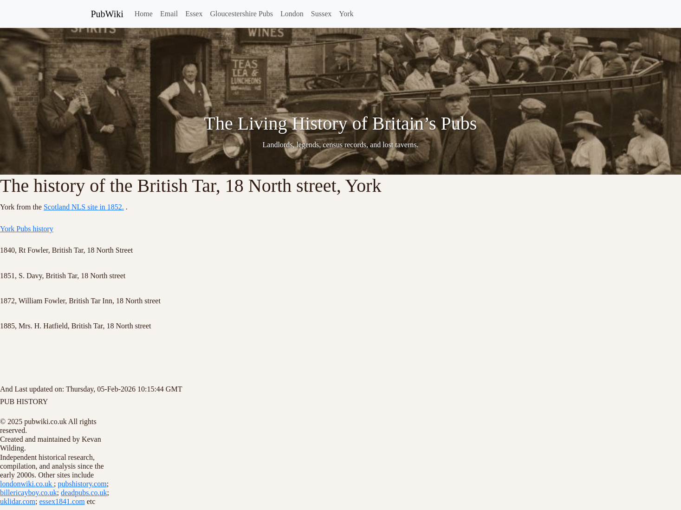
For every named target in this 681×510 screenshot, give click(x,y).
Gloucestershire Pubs (241, 14)
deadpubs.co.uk (84, 493)
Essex (193, 14)
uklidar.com (17, 501)
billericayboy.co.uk (28, 493)
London (292, 14)
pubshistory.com (82, 484)
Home (144, 14)
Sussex (321, 14)
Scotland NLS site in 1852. (84, 207)
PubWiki (107, 14)
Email (169, 14)
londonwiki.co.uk (27, 484)
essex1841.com (61, 501)
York (346, 14)
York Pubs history (26, 229)
